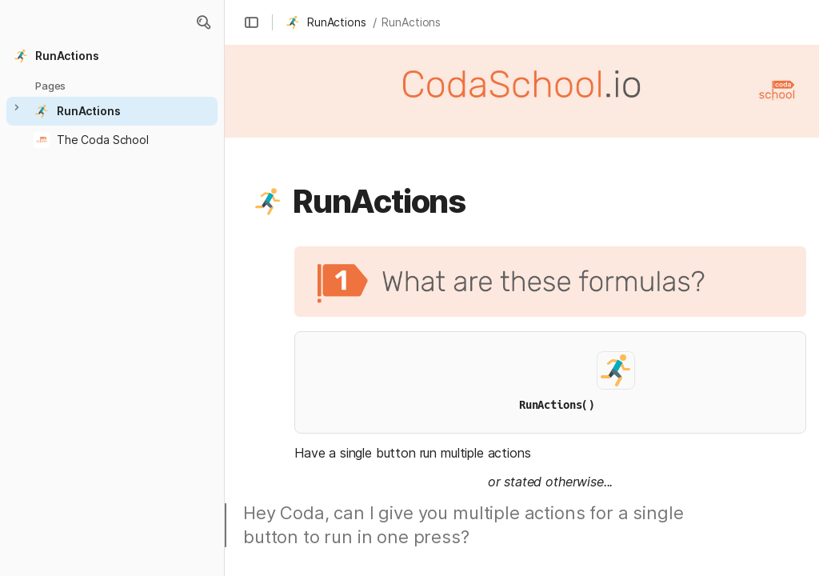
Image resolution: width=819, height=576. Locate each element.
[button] (203, 22)
